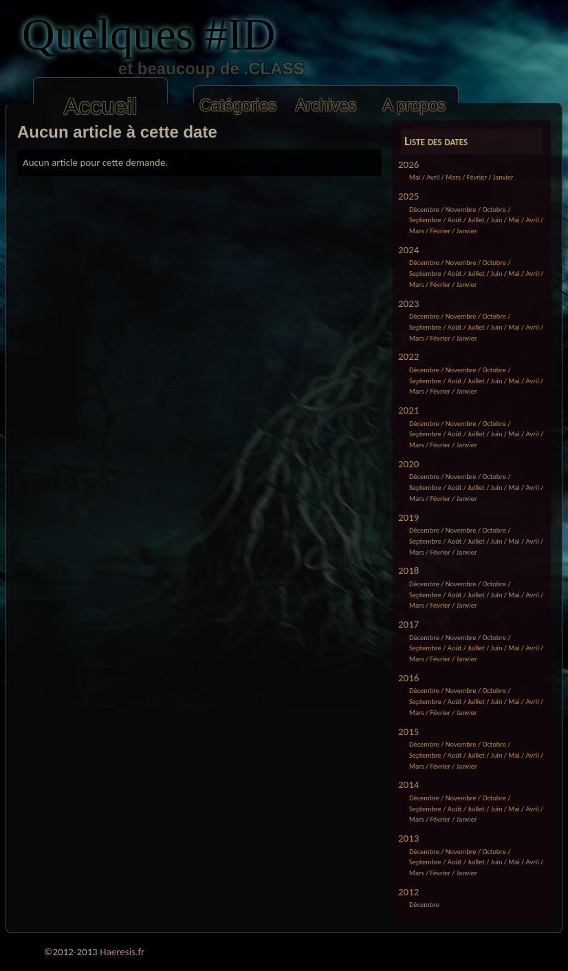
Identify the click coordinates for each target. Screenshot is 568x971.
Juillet (476, 219)
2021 (408, 410)
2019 (408, 517)
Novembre (461, 209)
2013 (408, 838)
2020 (408, 464)
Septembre (425, 219)
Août (455, 219)
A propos (413, 105)
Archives (326, 105)
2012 (408, 892)
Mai (414, 177)
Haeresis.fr (122, 952)
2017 (408, 624)
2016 (408, 678)
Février (477, 177)
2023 (408, 303)
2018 (408, 570)
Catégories (237, 105)
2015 (408, 731)
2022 (408, 356)
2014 (408, 784)
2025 (408, 196)
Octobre (494, 209)
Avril (432, 177)
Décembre (424, 209)
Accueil (100, 106)
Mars (453, 177)
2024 (408, 250)
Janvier (503, 177)
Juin (497, 219)
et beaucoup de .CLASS (178, 68)
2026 (408, 164)
